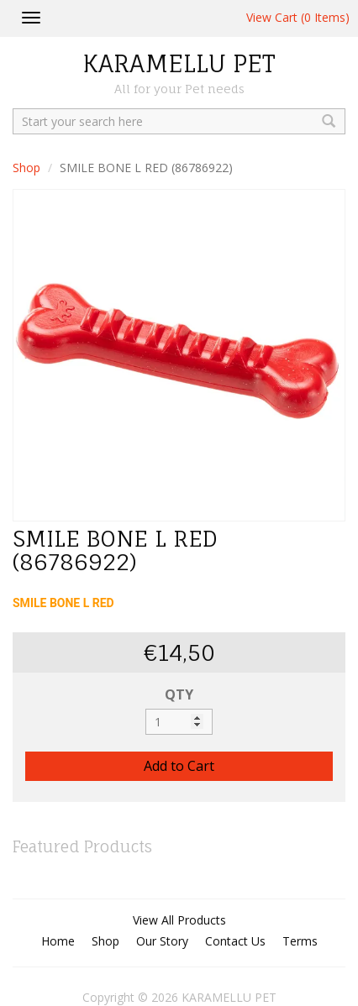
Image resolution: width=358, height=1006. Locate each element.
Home (58, 941)
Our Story (162, 941)
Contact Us (235, 941)
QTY (179, 694)
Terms (300, 941)
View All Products (179, 920)
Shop (26, 168)
